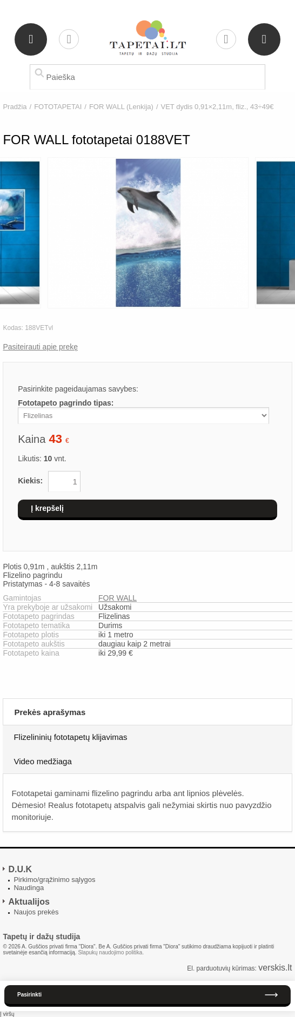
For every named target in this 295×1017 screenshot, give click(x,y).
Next (286, 233)
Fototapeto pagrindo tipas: (65, 403)
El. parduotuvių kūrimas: (222, 968)
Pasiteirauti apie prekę (40, 346)
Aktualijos (28, 901)
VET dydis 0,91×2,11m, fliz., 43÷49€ (217, 107)
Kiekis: (30, 480)
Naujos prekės (36, 912)
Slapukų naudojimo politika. (111, 952)
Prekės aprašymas (49, 712)
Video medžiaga (42, 761)
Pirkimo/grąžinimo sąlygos (54, 879)
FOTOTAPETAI (58, 107)
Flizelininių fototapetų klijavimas (70, 737)
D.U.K (20, 869)
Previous (8, 233)
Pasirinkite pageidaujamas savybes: (78, 389)
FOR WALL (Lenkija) (121, 107)
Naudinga (29, 888)
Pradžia (14, 107)
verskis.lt (275, 967)
